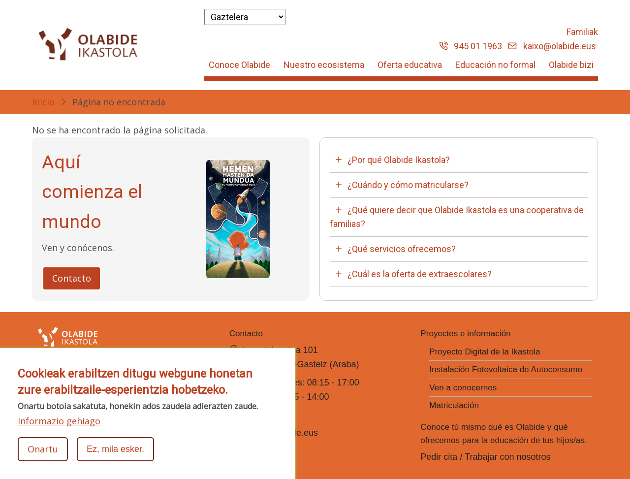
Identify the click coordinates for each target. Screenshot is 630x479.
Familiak (582, 32)
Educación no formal (495, 65)
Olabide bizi (571, 65)
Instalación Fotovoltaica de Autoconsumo (505, 369)
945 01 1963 (470, 46)
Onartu (43, 449)
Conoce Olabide (239, 65)
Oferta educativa (410, 65)
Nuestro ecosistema (324, 65)
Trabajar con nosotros (507, 457)
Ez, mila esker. (115, 449)
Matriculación (454, 405)
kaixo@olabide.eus (552, 46)
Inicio (43, 102)
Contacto (71, 278)
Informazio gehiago (59, 421)
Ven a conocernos (463, 387)
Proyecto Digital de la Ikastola (484, 351)
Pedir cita (438, 457)
